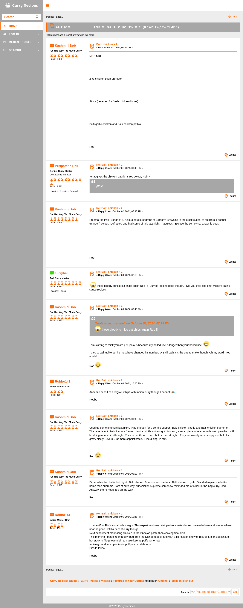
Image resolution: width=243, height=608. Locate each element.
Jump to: (185, 592)
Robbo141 (62, 381)
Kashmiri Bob (65, 45)
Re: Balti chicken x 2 (109, 164)
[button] (47, 5)
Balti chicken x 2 (106, 44)
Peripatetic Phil (66, 166)
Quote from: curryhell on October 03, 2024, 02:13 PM (132, 323)
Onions (162, 580)
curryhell (61, 273)
